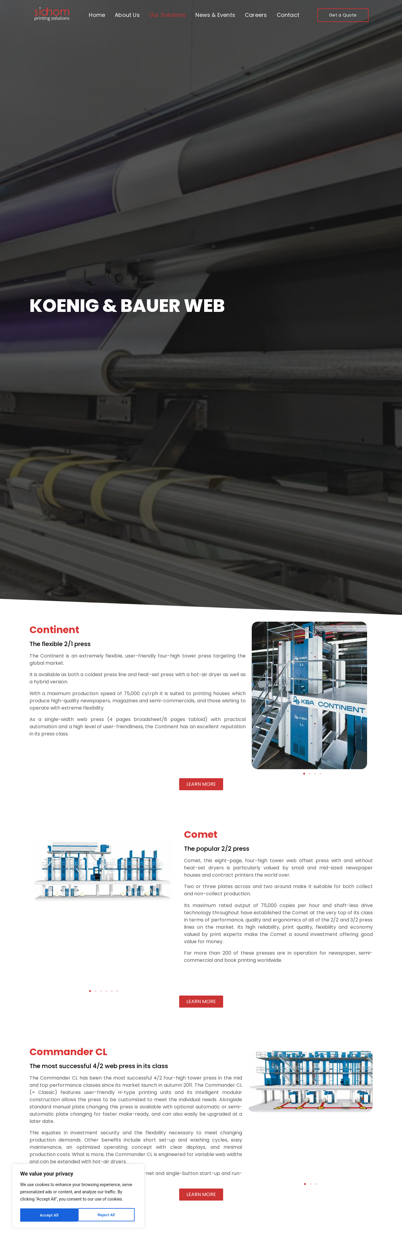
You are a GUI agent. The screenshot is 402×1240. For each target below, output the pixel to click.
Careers (256, 15)
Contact (288, 15)
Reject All (48, 1215)
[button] (304, 774)
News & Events (215, 15)
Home (97, 15)
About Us (127, 15)
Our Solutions (167, 15)
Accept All (107, 1215)
